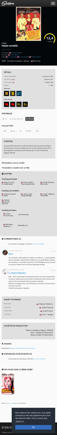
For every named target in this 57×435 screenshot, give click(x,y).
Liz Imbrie (5, 195)
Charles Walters (16, 53)
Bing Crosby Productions (42, 335)
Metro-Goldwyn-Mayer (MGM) (39, 330)
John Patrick (14, 55)
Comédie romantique (14, 61)
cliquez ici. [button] (20, 421)
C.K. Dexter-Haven (7, 184)
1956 (4, 43)
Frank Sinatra (36, 57)
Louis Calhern (49, 194)
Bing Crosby (12, 57)
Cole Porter (48, 311)
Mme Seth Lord (23, 225)
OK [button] (33, 427)
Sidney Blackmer (6, 201)
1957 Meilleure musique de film (22, 348)
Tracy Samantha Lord (27, 184)
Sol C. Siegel (47, 314)
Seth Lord (5, 204)
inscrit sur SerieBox (38, 244)
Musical (26, 61)
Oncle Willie (44, 195)
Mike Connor (44, 184)
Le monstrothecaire (17, 273)
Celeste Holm (10, 194)
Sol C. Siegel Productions (41, 332)
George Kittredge (26, 195)
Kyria (10, 254)
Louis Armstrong (8, 215)
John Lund (27, 194)
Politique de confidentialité (10, 432)
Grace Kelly (23, 57)
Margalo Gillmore (8, 225)
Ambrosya (10, 403)
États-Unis (35, 61)
